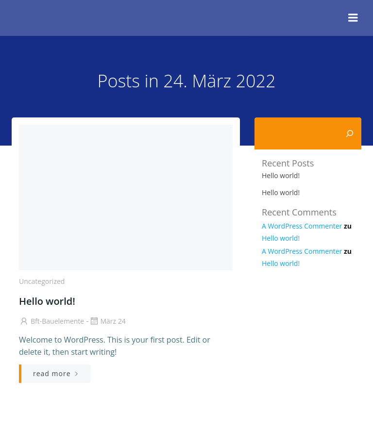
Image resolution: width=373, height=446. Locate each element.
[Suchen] (349, 133)
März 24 (107, 321)
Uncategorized (42, 281)
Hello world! (281, 175)
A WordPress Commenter (302, 226)
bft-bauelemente (51, 321)
